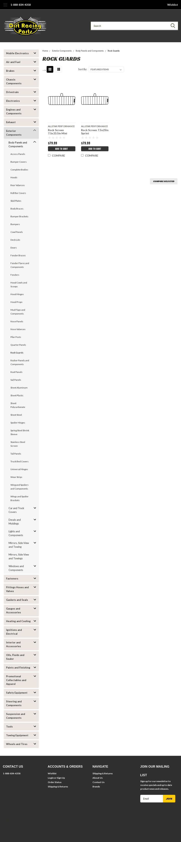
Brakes (10, 70)
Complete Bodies (19, 169)
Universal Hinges (19, 469)
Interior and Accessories (13, 644)
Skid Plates (15, 200)
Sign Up (61, 777)
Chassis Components (14, 81)
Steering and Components (14, 703)
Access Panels (17, 154)
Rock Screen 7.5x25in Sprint (94, 131)
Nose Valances (18, 329)
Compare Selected (163, 181)
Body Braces (16, 208)
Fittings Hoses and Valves (17, 589)
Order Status (54, 782)
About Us (97, 777)
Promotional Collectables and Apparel (16, 680)
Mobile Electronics (17, 53)
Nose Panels (16, 321)
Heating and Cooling (18, 621)
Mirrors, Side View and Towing (19, 544)
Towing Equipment (17, 735)
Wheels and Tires (16, 744)
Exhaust (11, 122)
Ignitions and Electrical (14, 631)
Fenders (14, 274)
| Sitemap (35, 820)
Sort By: (82, 69)
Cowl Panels (16, 232)
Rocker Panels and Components (19, 362)
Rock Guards (16, 352)
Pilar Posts (15, 337)
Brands (96, 786)
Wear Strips (16, 477)
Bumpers (15, 224)
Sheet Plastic (16, 395)
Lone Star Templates (55, 826)
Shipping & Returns (58, 786)
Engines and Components (14, 111)
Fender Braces (18, 255)
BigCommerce (24, 826)
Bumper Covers (18, 161)
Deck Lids (15, 239)
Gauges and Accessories (13, 610)
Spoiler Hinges (17, 422)
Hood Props (16, 302)
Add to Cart (61, 148)
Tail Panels (15, 453)
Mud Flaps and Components (17, 311)
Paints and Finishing (18, 667)
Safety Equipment (16, 692)
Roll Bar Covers (18, 193)
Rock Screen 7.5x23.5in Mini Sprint (57, 132)
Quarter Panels (18, 344)
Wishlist (172, 4)
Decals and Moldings (15, 521)
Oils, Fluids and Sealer (15, 656)
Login (51, 777)
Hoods (13, 177)
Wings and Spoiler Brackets (19, 498)
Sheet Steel (16, 414)
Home (45, 51)
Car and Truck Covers (16, 510)
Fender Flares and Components (19, 265)
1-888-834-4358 (20, 4)
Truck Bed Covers (19, 461)
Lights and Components (16, 533)
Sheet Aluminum (19, 387)
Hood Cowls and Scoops (18, 284)
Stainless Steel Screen (17, 444)
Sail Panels (15, 379)
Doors (13, 247)
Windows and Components (16, 568)
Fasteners (12, 578)
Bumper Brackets (19, 216)
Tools (9, 726)
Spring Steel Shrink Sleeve (19, 432)
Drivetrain (12, 92)
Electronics (13, 100)
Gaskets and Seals (17, 599)
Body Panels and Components (18, 144)
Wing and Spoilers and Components (19, 486)
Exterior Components (14, 132)
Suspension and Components (15, 715)
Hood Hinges (17, 294)
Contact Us (98, 782)
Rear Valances (17, 185)
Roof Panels (16, 372)
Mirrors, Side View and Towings (19, 556)
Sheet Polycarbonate (17, 405)
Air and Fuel (13, 62)
